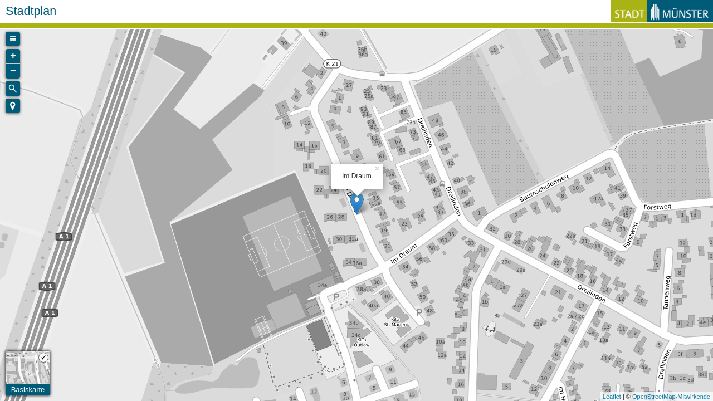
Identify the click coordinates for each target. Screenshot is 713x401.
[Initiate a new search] (13, 88)
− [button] (13, 71)
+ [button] (13, 56)
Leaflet (612, 396)
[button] (13, 106)
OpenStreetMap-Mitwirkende (671, 396)
